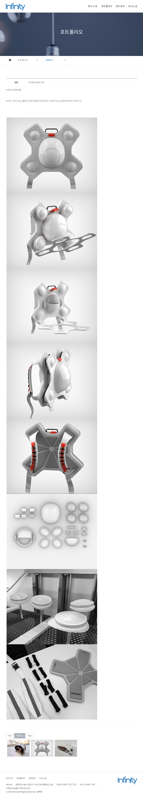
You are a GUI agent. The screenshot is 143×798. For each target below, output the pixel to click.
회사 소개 (92, 6)
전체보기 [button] (49, 60)
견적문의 (32, 778)
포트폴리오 (106, 6)
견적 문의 (120, 6)
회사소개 (9, 778)
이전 (9, 735)
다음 (29, 735)
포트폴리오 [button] (23, 60)
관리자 (39, 792)
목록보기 (19, 735)
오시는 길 (132, 6)
